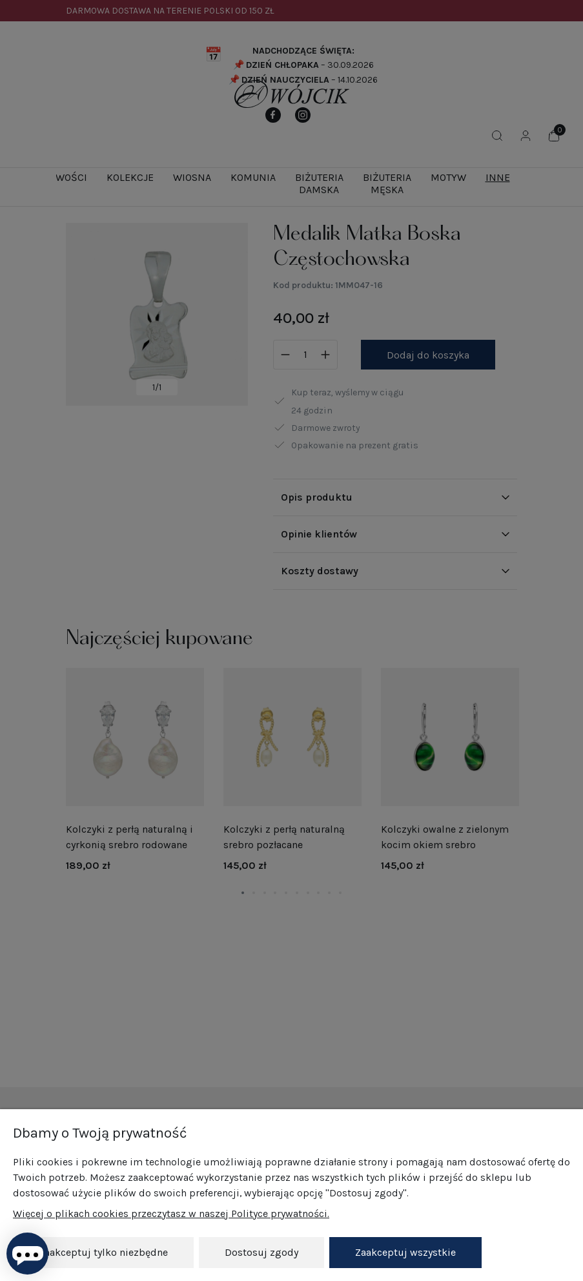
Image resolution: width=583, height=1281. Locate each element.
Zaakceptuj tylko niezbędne (103, 1252)
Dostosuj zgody (261, 1252)
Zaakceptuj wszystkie (405, 1252)
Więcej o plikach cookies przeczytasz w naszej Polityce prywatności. (171, 1213)
